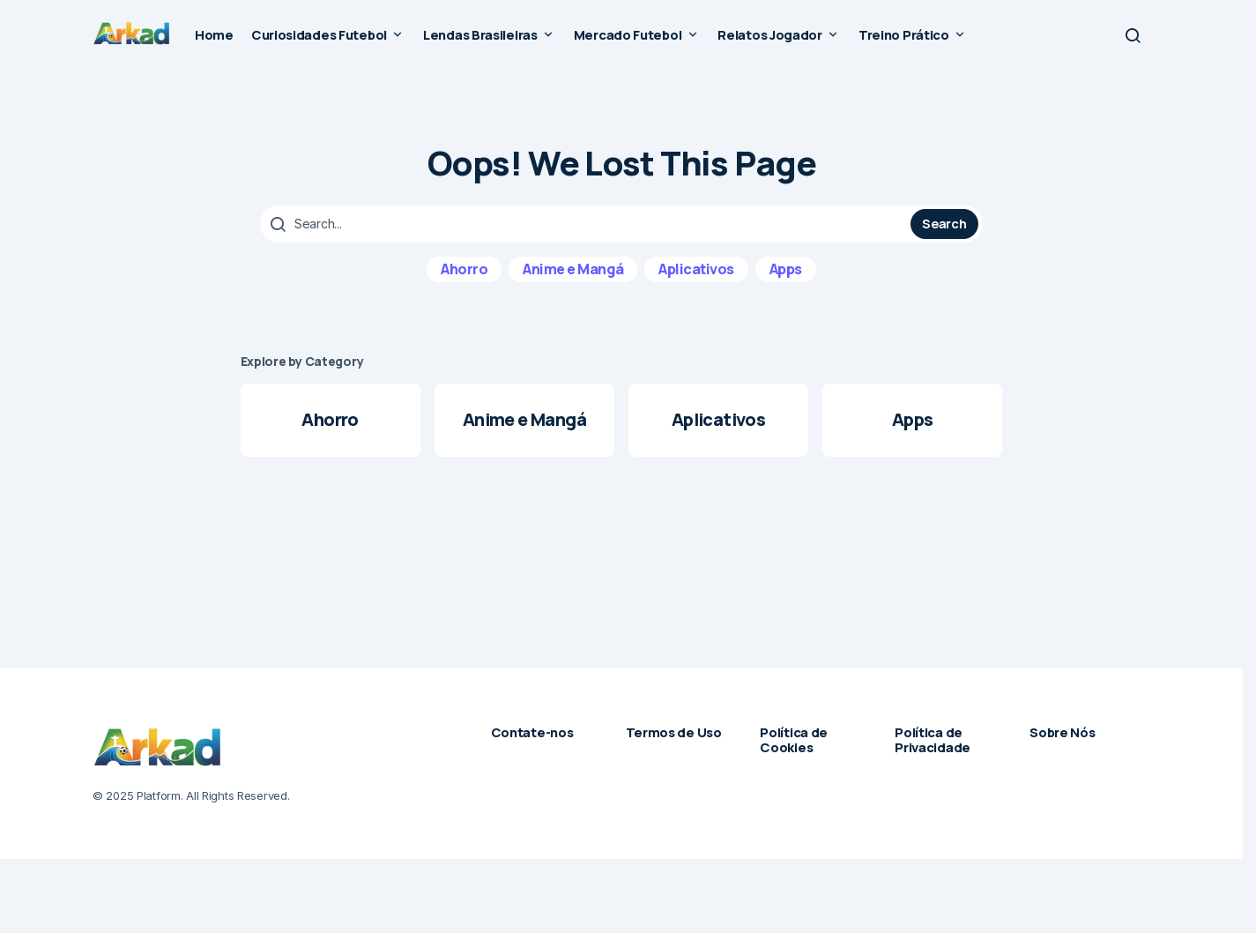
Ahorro (464, 269)
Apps (785, 269)
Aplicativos (696, 269)
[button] (1132, 35)
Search (944, 223)
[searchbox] (587, 224)
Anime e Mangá (573, 269)
